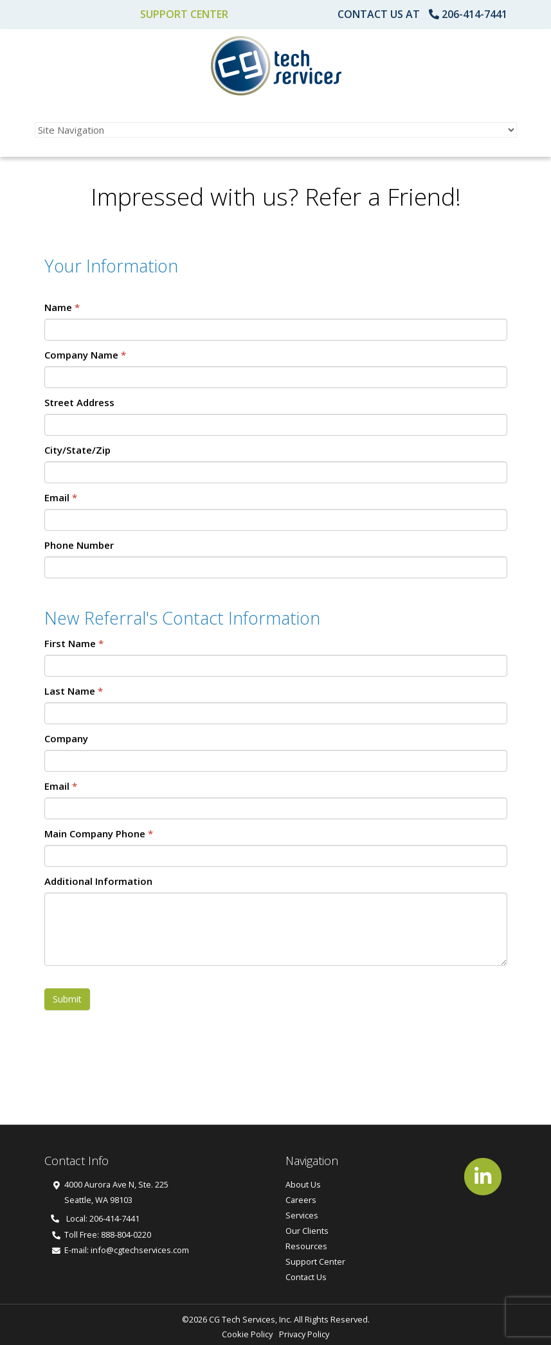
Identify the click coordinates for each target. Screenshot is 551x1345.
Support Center (184, 14)
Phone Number (79, 545)
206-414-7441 (474, 14)
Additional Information (98, 881)
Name (62, 307)
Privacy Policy (304, 1334)
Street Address (79, 402)
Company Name (85, 354)
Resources (306, 1246)
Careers (300, 1200)
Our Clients (307, 1230)
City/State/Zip (77, 449)
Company (66, 738)
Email (60, 497)
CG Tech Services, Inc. (250, 1319)
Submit (67, 999)
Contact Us (306, 1277)
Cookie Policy (247, 1334)
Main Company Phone (98, 833)
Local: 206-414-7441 (95, 1218)
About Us (303, 1184)
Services (301, 1215)
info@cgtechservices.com (140, 1250)
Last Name (73, 690)
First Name (74, 643)
